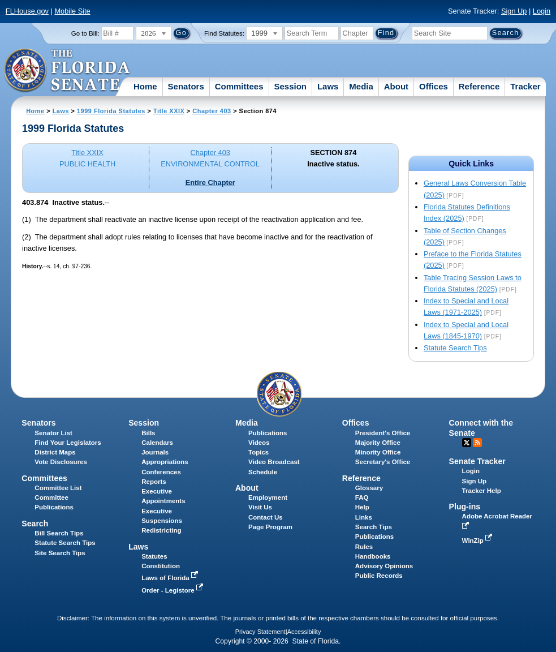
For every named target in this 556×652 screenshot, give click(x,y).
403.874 (35, 202)
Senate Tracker (477, 461)
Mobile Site (72, 11)
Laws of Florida (170, 577)
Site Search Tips (60, 553)
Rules (364, 546)
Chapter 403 (211, 111)
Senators (186, 86)
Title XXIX (168, 111)
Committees (239, 86)
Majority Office (377, 442)
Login (541, 11)
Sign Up (514, 11)
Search (34, 523)
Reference (479, 86)
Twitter (466, 442)
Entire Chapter (210, 182)
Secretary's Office (382, 461)
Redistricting (161, 530)
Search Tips (373, 527)
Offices (433, 86)
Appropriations (164, 461)
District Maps (55, 452)
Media (361, 86)
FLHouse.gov (27, 11)
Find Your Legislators (68, 442)
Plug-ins (465, 506)
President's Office (382, 433)
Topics (258, 452)
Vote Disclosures (61, 461)
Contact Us (265, 517)
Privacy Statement (260, 631)
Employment (267, 497)
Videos (259, 442)
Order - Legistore (173, 590)
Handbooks (373, 556)
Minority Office (378, 452)
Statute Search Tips (455, 348)
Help (362, 507)
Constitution (160, 566)
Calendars (157, 442)
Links (363, 517)
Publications (267, 433)
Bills (148, 433)
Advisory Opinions (384, 566)
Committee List (58, 487)
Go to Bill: (85, 33)
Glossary (369, 487)
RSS (477, 442)
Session (290, 86)
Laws (328, 86)
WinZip (478, 540)
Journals (155, 452)
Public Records (379, 575)
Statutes (154, 556)
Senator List (53, 433)
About (396, 86)
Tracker (525, 86)
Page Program (270, 527)
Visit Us (260, 507)
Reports (153, 481)
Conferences (161, 472)
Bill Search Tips (59, 533)
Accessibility (304, 631)
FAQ (362, 497)
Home (145, 86)
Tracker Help (481, 490)
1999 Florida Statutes (111, 111)
